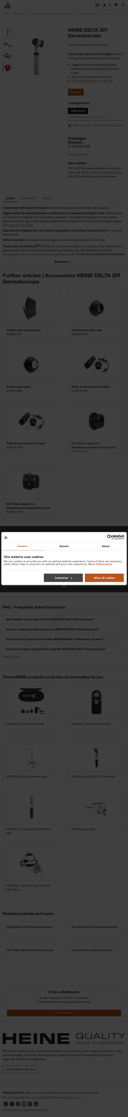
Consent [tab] (22, 546)
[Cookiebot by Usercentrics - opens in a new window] (109, 537)
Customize (63, 577)
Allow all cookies (104, 577)
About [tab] (106, 546)
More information (100, 564)
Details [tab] (64, 546)
